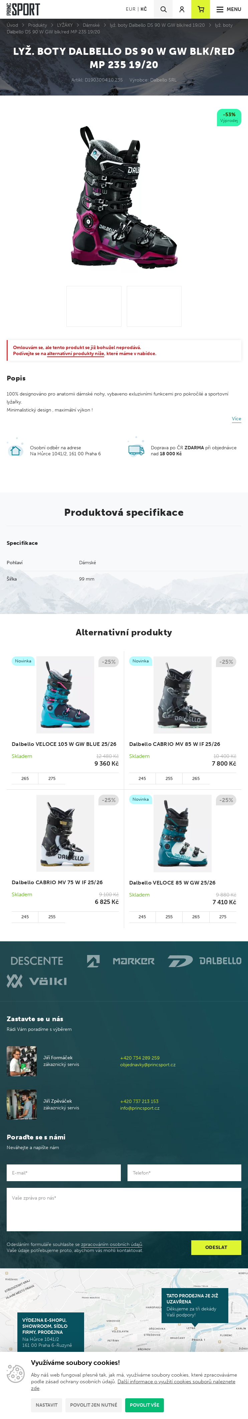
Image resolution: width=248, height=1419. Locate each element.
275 (51, 778)
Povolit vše (144, 1405)
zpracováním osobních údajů (111, 1244)
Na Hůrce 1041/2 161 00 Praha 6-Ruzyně (50, 1332)
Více (236, 419)
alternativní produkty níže (75, 353)
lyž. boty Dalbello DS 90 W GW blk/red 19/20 (157, 25)
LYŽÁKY (65, 25)
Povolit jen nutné (93, 1405)
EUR (131, 9)
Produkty (37, 25)
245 (142, 778)
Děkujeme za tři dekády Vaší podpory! (195, 1305)
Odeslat (216, 1247)
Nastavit (46, 1405)
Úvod (12, 25)
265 (25, 778)
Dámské (91, 25)
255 (169, 778)
